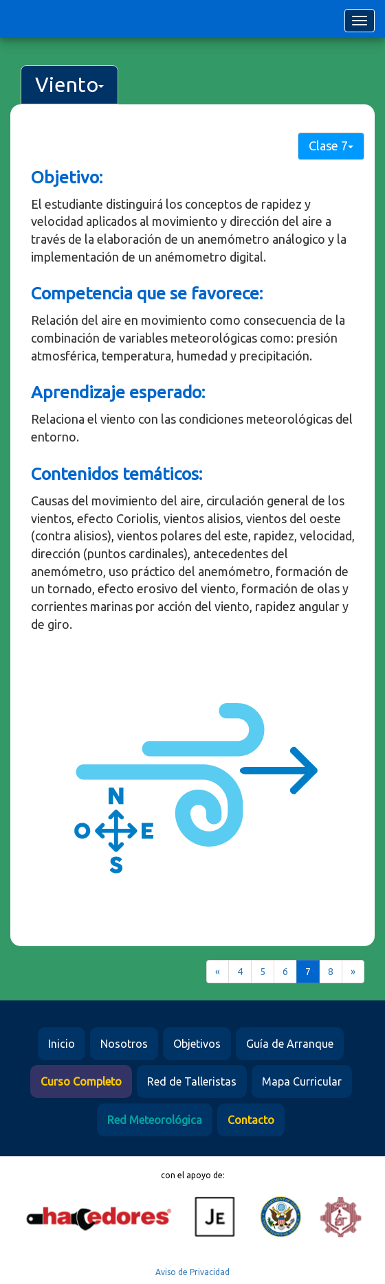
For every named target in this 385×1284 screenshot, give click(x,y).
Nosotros (124, 1043)
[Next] (353, 971)
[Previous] (217, 971)
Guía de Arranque (289, 1043)
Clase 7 (331, 145)
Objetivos (197, 1043)
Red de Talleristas (191, 1081)
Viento (69, 84)
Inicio (61, 1043)
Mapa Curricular (302, 1081)
